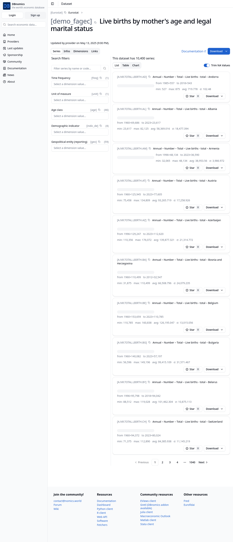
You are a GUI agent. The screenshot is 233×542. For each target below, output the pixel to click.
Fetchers (102, 525)
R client (101, 513)
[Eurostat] (57, 12)
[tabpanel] (140, 261)
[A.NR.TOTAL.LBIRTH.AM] (132, 148)
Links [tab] (94, 51)
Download (219, 51)
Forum (58, 505)
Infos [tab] (67, 51)
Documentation (193, 51)
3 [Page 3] (170, 462)
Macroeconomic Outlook (155, 516)
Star (193, 96)
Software (102, 521)
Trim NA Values (220, 65)
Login (12, 15)
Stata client (147, 524)
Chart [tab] (135, 65)
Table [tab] (125, 65)
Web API (102, 517)
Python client (105, 509)
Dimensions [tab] (80, 51)
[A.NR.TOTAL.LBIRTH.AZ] (131, 220)
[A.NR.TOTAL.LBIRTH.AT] (131, 180)
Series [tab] (56, 51)
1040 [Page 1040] (192, 462)
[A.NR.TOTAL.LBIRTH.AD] (132, 77)
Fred (186, 501)
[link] (65, 12)
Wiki (56, 509)
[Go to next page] (203, 462)
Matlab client (148, 520)
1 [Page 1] (155, 462)
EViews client (148, 501)
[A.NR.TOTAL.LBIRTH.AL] (131, 109)
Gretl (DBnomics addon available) (154, 506)
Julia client (146, 512)
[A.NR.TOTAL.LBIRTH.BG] (132, 342)
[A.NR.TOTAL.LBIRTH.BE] (131, 303)
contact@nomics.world (68, 501)
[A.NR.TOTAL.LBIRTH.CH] (132, 421)
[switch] (207, 65)
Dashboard (103, 505)
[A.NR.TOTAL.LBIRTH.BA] (132, 259)
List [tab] (117, 65)
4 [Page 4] (177, 462)
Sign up (35, 15)
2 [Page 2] (162, 462)
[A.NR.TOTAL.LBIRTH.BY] (131, 382)
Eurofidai (189, 505)
